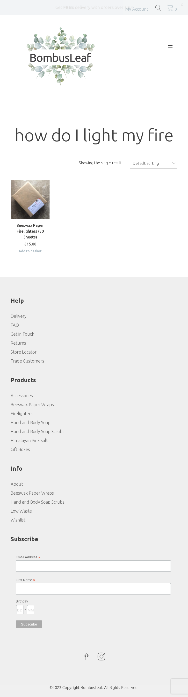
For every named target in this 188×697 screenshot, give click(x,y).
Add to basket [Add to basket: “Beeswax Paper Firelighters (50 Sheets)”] (30, 250)
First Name (25, 579)
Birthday (22, 601)
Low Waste (21, 510)
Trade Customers (27, 360)
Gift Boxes (20, 448)
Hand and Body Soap (31, 422)
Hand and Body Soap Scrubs (38, 430)
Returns (18, 342)
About (17, 483)
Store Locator (23, 351)
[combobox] (153, 162)
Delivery (19, 315)
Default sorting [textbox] (146, 163)
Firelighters (22, 413)
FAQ (15, 324)
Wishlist (18, 519)
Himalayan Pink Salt (29, 439)
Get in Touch (22, 333)
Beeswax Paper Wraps (32, 404)
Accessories (22, 395)
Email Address (28, 556)
